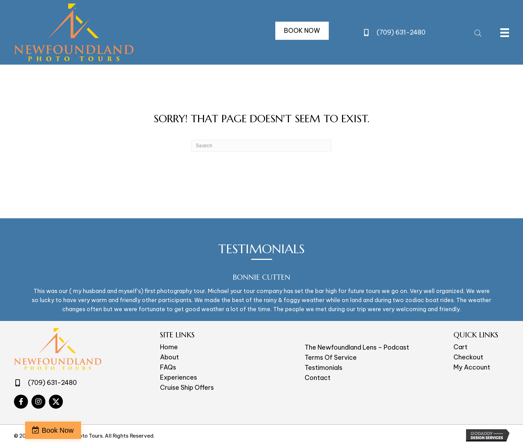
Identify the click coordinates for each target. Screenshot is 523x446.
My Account (471, 367)
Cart (460, 347)
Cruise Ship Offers (187, 387)
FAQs (168, 367)
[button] (302, 30)
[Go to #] (21, 402)
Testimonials (323, 368)
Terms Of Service (331, 357)
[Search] (261, 146)
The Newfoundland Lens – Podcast (357, 347)
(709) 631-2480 (401, 32)
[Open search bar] (477, 32)
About (169, 357)
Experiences (178, 377)
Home (169, 347)
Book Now (39, 430)
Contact (317, 378)
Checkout (468, 357)
